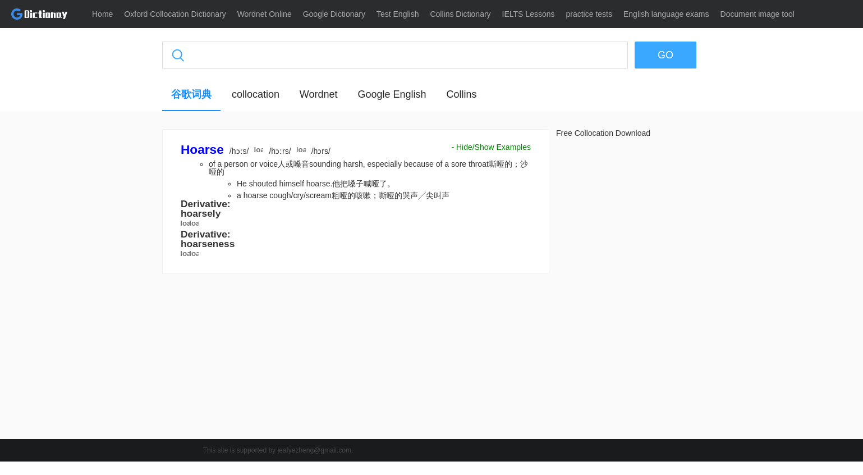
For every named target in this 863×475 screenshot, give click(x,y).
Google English (391, 94)
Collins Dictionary (460, 14)
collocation (255, 94)
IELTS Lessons (528, 14)
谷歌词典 (191, 94)
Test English (398, 14)
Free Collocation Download (603, 133)
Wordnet (319, 94)
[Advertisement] (109, 300)
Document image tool (757, 14)
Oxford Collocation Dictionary (175, 14)
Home (102, 14)
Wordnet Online (264, 14)
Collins (461, 94)
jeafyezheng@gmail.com (314, 450)
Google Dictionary (334, 14)
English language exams (666, 14)
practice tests (589, 14)
